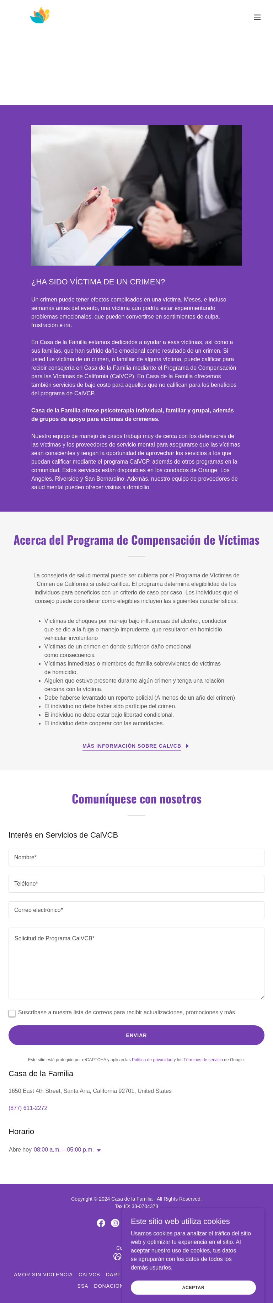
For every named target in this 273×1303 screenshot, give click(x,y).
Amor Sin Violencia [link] (43, 1274)
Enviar (136, 1035)
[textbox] (136, 857)
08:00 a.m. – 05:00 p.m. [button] (64, 1150)
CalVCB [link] (89, 1274)
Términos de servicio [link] (203, 1059)
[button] (257, 17)
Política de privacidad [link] (152, 1059)
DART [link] (113, 1274)
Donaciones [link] (112, 1286)
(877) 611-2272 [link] (28, 1108)
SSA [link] (83, 1286)
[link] (39, 17)
